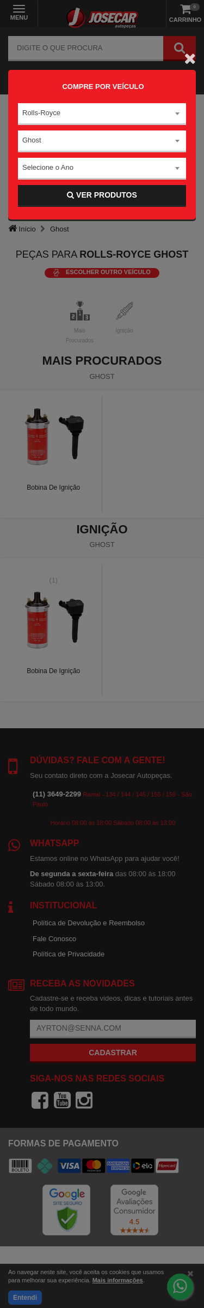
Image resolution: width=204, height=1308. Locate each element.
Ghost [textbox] (31, 140)
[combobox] (102, 114)
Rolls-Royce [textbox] (41, 113)
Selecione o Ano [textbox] (47, 167)
